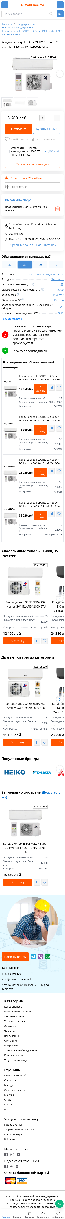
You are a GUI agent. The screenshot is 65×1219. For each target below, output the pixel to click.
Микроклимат (12, 1045)
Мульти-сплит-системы (18, 1011)
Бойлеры (9, 1139)
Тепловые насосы (14, 1021)
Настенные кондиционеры (45, 274)
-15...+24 (58, 300)
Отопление (11, 1040)
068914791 (17, 234)
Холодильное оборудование (20, 1050)
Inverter (58, 295)
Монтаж (9, 1094)
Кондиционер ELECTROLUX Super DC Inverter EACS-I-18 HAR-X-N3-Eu (39, 461)
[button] (59, 73)
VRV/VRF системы (14, 1016)
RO (60, 14)
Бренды (9, 1085)
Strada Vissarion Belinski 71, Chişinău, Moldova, (31, 226)
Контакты (10, 1104)
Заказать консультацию (32, 164)
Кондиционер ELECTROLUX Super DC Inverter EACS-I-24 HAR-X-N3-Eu (39, 504)
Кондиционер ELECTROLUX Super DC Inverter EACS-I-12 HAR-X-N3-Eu (39, 418)
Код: (9, 381)
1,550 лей (52, 151)
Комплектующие (14, 1055)
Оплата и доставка (15, 1090)
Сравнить (10, 1080)
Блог (7, 1109)
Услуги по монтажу (15, 1060)
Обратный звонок (20, 245)
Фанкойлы (10, 1026)
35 (62, 284)
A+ (62, 307)
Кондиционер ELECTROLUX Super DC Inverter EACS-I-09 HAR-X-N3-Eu (39, 377)
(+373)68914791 (12, 974)
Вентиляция (11, 1035)
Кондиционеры (13, 1006)
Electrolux (57, 279)
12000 (60, 290)
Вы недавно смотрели (30, 794)
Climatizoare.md (32, 5)
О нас (7, 1099)
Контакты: (10, 967)
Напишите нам (46, 245)
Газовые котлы (13, 1124)
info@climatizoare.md (16, 979)
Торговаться (16, 187)
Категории (13, 1001)
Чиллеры (9, 1031)
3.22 (61, 313)
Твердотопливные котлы (19, 1129)
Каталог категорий (15, 1075)
